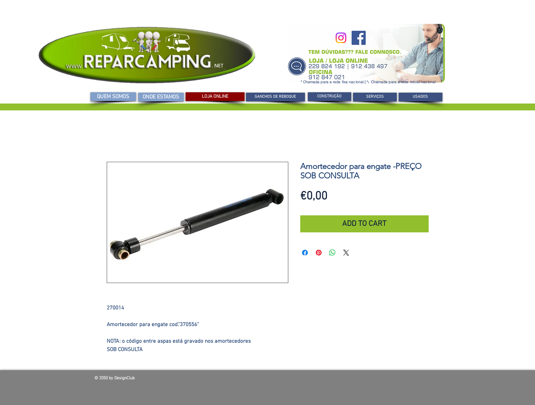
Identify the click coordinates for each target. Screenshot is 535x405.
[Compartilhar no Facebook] (305, 252)
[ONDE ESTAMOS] (161, 97)
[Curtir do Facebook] (388, 380)
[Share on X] (346, 252)
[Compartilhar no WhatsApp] (332, 252)
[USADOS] (420, 97)
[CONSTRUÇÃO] (329, 96)
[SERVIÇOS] (375, 97)
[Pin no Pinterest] (318, 252)
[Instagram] (341, 38)
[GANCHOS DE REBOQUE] (275, 97)
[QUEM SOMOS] (113, 96)
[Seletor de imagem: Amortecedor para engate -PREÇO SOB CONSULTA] (193, 291)
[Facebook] (359, 38)
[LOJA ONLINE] (215, 96)
